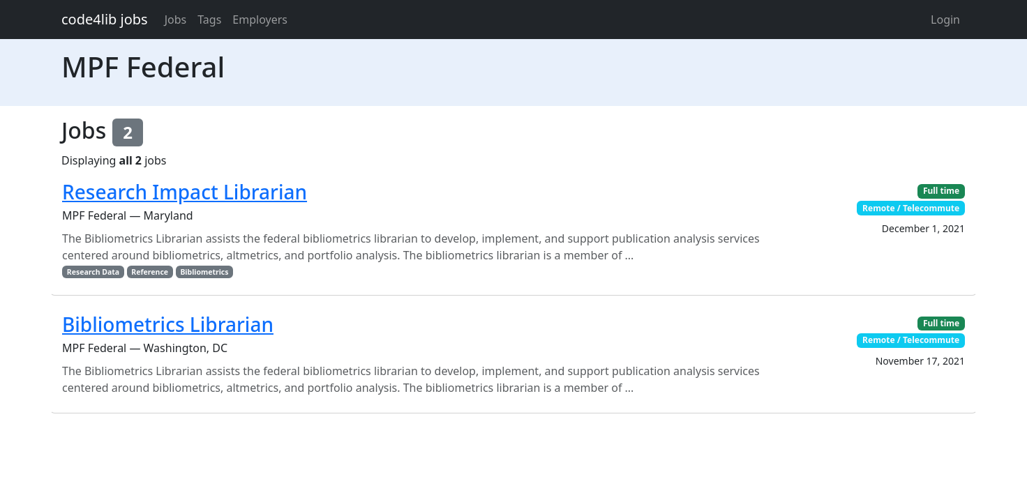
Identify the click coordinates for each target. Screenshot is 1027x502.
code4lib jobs (104, 19)
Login (945, 19)
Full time (941, 191)
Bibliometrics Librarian (167, 324)
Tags (209, 19)
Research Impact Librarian (184, 191)
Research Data (93, 272)
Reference (149, 272)
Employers (259, 19)
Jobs (176, 19)
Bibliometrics (204, 272)
